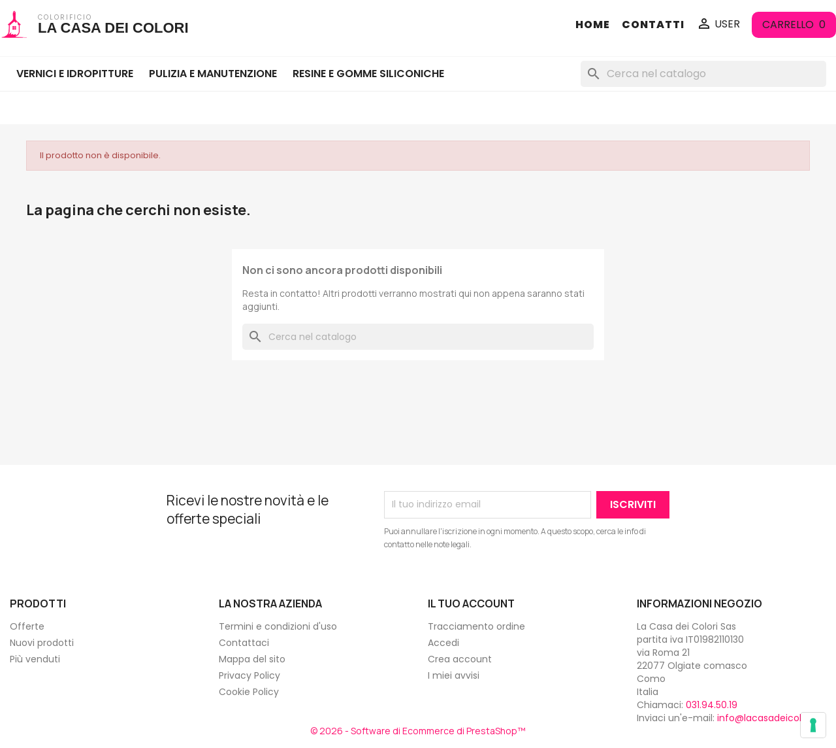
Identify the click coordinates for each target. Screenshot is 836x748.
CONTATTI (653, 24)
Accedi (443, 642)
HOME (592, 24)
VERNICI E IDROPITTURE (74, 73)
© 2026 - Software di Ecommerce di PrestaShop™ (418, 730)
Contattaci (244, 642)
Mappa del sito (252, 659)
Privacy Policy (249, 675)
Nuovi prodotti (42, 642)
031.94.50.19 (711, 704)
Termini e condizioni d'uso (278, 626)
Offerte (27, 626)
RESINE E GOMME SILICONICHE (368, 73)
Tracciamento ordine (476, 626)
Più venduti (35, 659)
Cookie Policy (249, 691)
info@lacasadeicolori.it (768, 717)
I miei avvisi (453, 675)
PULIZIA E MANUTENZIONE (213, 73)
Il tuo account (471, 603)
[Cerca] (703, 74)
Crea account (460, 659)
